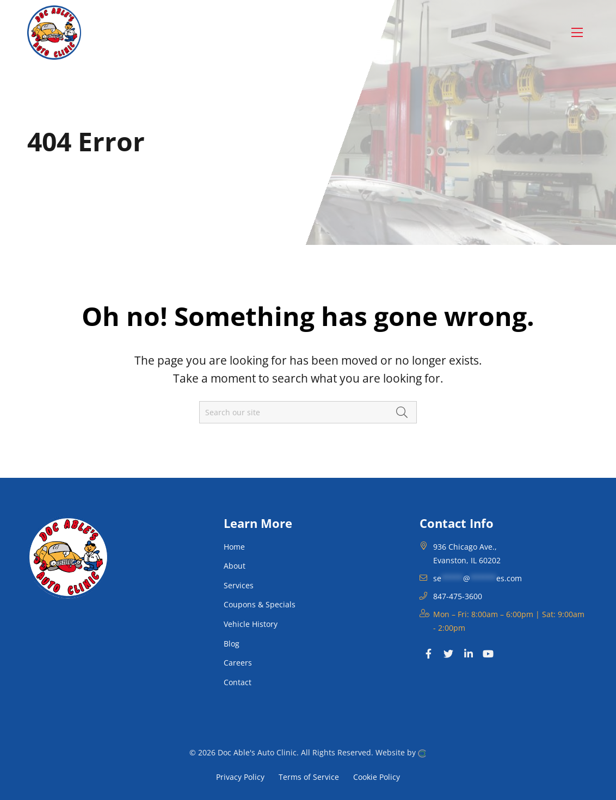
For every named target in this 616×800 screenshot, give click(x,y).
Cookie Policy (376, 776)
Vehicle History (251, 624)
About (234, 566)
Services (239, 585)
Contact (237, 682)
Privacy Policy (240, 776)
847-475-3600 (457, 596)
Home (234, 546)
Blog (231, 643)
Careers (238, 662)
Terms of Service (309, 776)
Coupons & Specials (259, 604)
